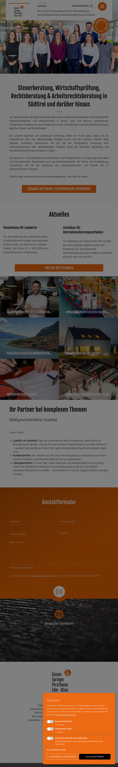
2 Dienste (59, 724)
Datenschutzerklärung (66, 715)
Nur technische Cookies (56, 750)
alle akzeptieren (95, 757)
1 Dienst (59, 732)
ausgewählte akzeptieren (62, 757)
